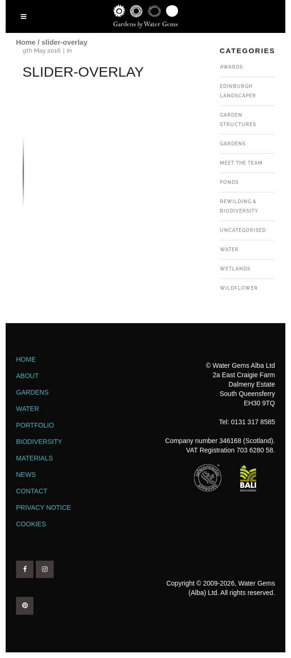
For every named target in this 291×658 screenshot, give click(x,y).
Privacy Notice (43, 507)
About (27, 376)
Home (26, 42)
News (26, 474)
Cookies (31, 524)
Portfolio (35, 425)
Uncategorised (243, 230)
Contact (32, 491)
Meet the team (241, 163)
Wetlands (235, 268)
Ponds (229, 182)
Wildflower (239, 288)
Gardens (233, 143)
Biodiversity (39, 441)
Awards (231, 67)
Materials (34, 458)
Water (229, 249)
